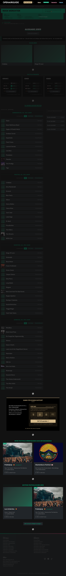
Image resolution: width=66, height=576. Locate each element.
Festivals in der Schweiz (9, 541)
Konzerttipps (37, 540)
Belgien (14, 6)
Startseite (3, 6)
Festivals (9, 6)
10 (33, 414)
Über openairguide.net (8, 559)
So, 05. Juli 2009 (55, 129)
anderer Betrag (52, 414)
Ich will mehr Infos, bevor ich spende (32, 428)
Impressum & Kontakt (8, 566)
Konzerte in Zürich (38, 541)
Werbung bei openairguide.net (10, 562)
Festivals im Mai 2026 (8, 546)
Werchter (48, 11)
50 (46, 414)
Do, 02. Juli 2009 (55, 117)
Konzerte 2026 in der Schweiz (41, 551)
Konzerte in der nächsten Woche (41, 544)
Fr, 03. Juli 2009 (55, 121)
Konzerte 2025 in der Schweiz (41, 549)
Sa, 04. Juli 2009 (55, 125)
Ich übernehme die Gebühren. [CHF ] (39, 418)
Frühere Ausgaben (43, 16)
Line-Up (6, 16)
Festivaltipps (6, 540)
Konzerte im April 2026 (39, 546)
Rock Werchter (21, 6)
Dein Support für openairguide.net (11, 561)
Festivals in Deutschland (9, 543)
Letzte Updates (28, 16)
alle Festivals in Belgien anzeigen (32, 523)
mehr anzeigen (11, 91)
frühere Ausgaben (30, 6)
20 (40, 414)
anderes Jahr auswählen (33, 33)
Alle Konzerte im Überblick (40, 552)
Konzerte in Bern (38, 543)
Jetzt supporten (27, 2)
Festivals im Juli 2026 (8, 549)
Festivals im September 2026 (10, 551)
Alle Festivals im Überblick (9, 552)
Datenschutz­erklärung (8, 564)
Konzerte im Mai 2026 (39, 548)
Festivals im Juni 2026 (8, 548)
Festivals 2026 (6, 544)
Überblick (20, 16)
